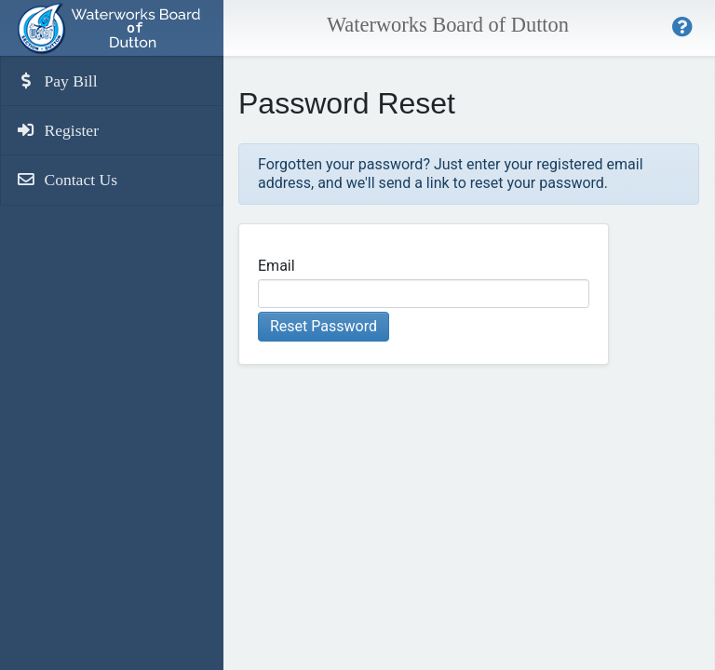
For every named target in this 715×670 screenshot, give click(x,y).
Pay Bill (57, 81)
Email (276, 266)
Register (57, 130)
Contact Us (66, 179)
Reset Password (323, 326)
